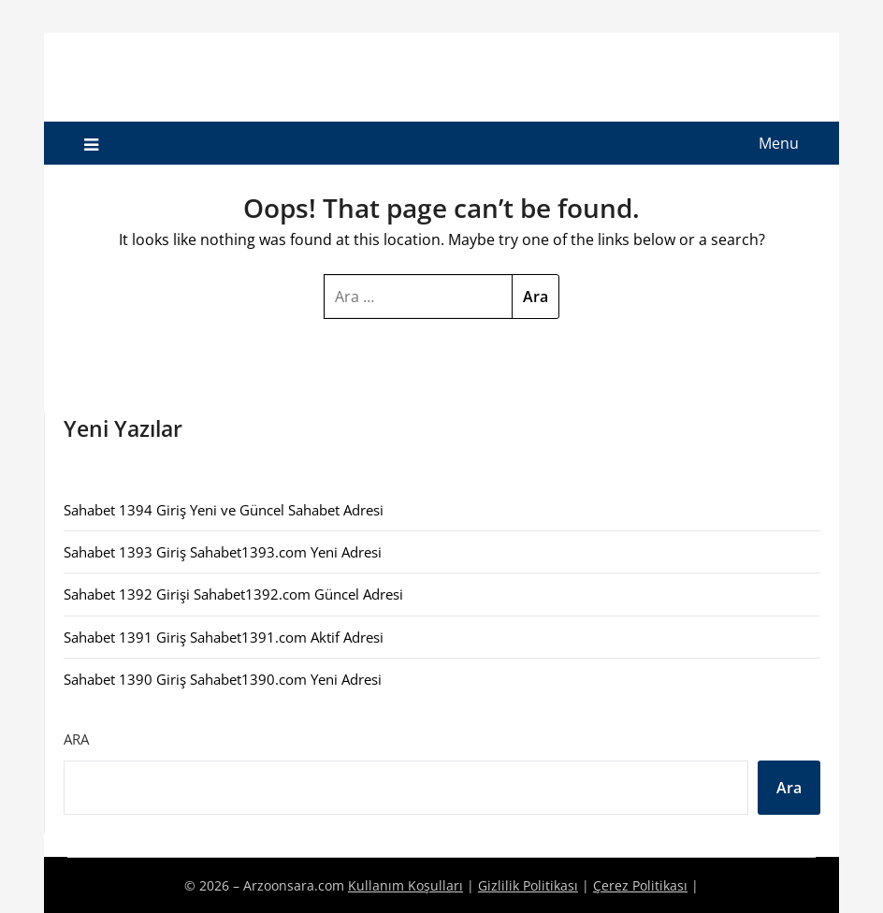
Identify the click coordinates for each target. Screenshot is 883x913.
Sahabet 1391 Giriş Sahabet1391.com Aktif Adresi (224, 637)
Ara (76, 739)
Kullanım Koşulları (405, 885)
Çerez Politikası (640, 885)
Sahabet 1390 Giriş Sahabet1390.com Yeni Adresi (223, 679)
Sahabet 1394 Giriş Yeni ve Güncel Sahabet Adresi (224, 509)
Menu (779, 143)
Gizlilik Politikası (528, 885)
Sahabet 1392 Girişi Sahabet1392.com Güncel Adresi (233, 594)
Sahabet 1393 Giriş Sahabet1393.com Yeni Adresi (223, 552)
